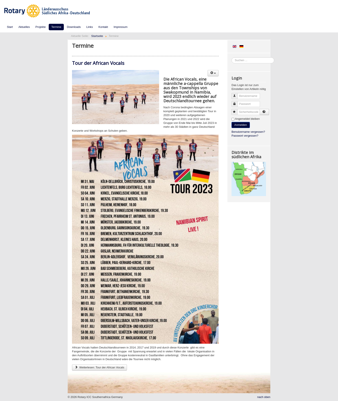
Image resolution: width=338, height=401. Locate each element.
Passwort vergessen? (245, 135)
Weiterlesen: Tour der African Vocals (99, 367)
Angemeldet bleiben (247, 118)
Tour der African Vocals (98, 63)
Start (10, 27)
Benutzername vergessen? (248, 131)
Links (89, 27)
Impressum (120, 27)
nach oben (263, 397)
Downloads (74, 27)
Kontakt (103, 27)
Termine (56, 27)
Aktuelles (24, 27)
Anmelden (240, 124)
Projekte (40, 27)
